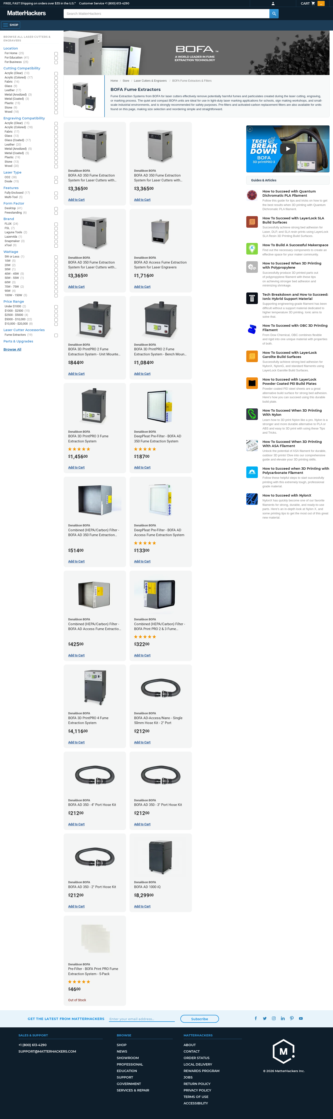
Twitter (265, 1018)
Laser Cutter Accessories (24, 330)
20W (10, 265)
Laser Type (12, 172)
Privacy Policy (197, 1090)
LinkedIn (283, 1018)
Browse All (12, 349)
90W (10, 291)
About (190, 1045)
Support (125, 1077)
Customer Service (91, 3)
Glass (11, 86)
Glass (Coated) (18, 140)
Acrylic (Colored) (19, 77)
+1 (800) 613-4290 (117, 3)
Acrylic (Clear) (17, 73)
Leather (13, 90)
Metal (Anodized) (18, 95)
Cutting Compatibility (21, 68)
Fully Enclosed (17, 193)
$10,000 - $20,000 (19, 324)
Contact (192, 1051)
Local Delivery (198, 1064)
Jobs (188, 1077)
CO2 (11, 177)
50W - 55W (14, 278)
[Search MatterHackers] (274, 13)
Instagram (274, 1018)
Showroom (128, 1058)
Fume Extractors (19, 335)
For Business (16, 62)
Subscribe (199, 1019)
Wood (12, 112)
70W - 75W (14, 287)
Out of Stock (77, 1000)
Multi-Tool (14, 197)
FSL (10, 228)
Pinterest (292, 1018)
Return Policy (197, 1084)
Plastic (12, 103)
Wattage (10, 252)
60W (10, 282)
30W (10, 269)
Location (10, 48)
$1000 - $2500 (17, 311)
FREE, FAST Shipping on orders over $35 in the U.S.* (39, 3)
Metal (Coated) (17, 99)
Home (114, 80)
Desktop (13, 208)
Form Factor (13, 203)
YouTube (301, 1018)
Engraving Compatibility (24, 118)
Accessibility (196, 1103)
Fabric (12, 82)
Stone (11, 108)
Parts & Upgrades (18, 341)
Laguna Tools (16, 232)
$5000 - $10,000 (18, 319)
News (122, 1051)
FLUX (11, 224)
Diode (12, 181)
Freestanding (16, 213)
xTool (11, 245)
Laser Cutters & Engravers (150, 80)
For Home (14, 53)
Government (129, 1084)
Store (126, 80)
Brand (8, 219)
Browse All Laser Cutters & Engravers (27, 38)
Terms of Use (196, 1097)
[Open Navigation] (10, 25)
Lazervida (13, 237)
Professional (130, 1064)
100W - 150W (16, 295)
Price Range (13, 301)
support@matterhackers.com (47, 1051)
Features (10, 188)
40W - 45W (14, 274)
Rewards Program (201, 1071)
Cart (313, 3)
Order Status (197, 1058)
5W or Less (15, 257)
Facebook (256, 1018)
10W (10, 261)
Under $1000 (15, 306)
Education (127, 1071)
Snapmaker (15, 241)
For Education (17, 58)
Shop (121, 1045)
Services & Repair (133, 1090)
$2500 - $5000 (16, 315)
